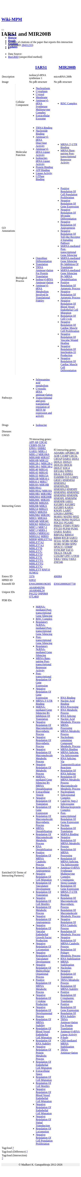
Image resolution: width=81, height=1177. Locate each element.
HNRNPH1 (60, 492)
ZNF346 (58, 562)
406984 (58, 576)
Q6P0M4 (43, 593)
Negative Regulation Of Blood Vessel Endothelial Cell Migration (69, 306)
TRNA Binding (44, 127)
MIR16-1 (44, 478)
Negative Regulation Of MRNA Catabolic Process (69, 942)
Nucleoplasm (43, 88)
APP (31, 442)
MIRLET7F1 (36, 560)
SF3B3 (57, 543)
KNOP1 (58, 510)
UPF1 (67, 556)
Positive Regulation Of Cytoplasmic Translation (68, 997)
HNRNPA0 (69, 480)
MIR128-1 (34, 463)
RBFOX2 (59, 534)
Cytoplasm (41, 91)
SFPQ (73, 543)
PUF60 (66, 528)
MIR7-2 (42, 527)
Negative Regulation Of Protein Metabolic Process (43, 1052)
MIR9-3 (33, 533)
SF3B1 (65, 540)
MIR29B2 (34, 515)
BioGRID (13, 56)
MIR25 (33, 512)
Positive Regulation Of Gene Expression (69, 1007)
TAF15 (69, 549)
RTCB (65, 537)
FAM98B (59, 477)
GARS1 (33, 451)
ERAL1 (58, 474)
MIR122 (43, 460)
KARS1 (69, 507)
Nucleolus (65, 967)
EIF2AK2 (59, 471)
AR (36, 442)
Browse (12, 37)
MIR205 (45, 499)
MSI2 (76, 516)
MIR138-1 (34, 466)
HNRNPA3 (60, 489)
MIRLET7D (35, 554)
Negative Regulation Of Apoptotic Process (70, 294)
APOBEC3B (72, 452)
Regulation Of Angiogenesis (43, 869)
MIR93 (45, 536)
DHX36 (68, 465)
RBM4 (57, 537)
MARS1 (58, 516)
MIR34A (42, 518)
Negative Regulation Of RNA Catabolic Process (68, 924)
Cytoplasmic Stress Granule (68, 881)
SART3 (73, 537)
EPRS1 (33, 448)
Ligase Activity (44, 173)
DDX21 (58, 461)
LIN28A (58, 513)
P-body (64, 1037)
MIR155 (33, 475)
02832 (32, 580)
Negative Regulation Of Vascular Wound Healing (69, 339)
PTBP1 (67, 525)
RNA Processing (69, 706)
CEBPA (33, 445)
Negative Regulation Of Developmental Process (44, 1012)
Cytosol (40, 94)
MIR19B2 (46, 493)
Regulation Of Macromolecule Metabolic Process (44, 839)
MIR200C (34, 499)
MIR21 (43, 505)
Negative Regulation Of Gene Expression (69, 203)
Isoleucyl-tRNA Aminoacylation (44, 281)
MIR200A (34, 496)
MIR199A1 (35, 487)
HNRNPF (72, 489)
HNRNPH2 (73, 492)
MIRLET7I (35, 569)
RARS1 (67, 531)
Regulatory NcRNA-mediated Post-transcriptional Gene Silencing (44, 627)
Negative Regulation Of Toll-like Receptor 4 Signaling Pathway (70, 236)
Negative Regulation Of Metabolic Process (43, 769)
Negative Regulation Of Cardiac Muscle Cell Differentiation (68, 364)
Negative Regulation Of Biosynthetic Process (43, 742)
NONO (65, 519)
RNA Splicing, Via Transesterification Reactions (70, 763)
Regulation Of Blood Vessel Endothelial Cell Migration (44, 1033)
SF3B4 (65, 543)
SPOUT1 (59, 546)
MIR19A (47, 490)
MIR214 (33, 509)
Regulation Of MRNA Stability (43, 1022)
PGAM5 (68, 522)
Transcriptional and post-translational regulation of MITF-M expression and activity (44, 406)
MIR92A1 (43, 533)
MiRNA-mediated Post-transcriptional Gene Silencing (70, 251)
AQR (56, 455)
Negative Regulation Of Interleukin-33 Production (68, 351)
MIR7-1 (33, 527)
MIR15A (43, 475)
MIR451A (44, 524)
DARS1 (67, 458)
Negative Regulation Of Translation (43, 800)
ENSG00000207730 (65, 583)
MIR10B (34, 460)
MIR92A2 (34, 536)
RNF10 (46, 569)
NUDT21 (75, 519)
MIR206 (33, 502)
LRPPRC (68, 513)
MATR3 (67, 516)
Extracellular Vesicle (43, 793)
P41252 (33, 593)
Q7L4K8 (34, 596)
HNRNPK (72, 495)
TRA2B (67, 553)
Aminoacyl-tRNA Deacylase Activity (42, 141)
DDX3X (58, 465)
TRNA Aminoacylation (69, 1051)
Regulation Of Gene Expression (69, 887)
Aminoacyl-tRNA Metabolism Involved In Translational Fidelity (43, 293)
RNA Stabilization (70, 958)
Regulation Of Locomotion (43, 1130)
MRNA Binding (69, 749)
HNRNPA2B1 (61, 486)
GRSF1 (58, 480)
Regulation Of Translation (43, 893)
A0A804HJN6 (37, 587)
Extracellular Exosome (43, 117)
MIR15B (34, 478)
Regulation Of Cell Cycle (68, 317)
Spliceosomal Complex (67, 796)
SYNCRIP (59, 549)
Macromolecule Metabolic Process (70, 787)
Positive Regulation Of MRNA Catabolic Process (43, 858)
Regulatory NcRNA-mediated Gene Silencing (44, 651)
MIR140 (33, 469)
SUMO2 (33, 572)
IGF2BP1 (59, 504)
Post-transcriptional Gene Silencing (44, 640)
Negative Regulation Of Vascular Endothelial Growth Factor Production (44, 933)
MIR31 (33, 518)
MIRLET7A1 (44, 539)
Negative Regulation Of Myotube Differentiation (68, 214)
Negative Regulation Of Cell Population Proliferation (44, 1139)
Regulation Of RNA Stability (43, 1042)
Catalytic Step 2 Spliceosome (69, 802)
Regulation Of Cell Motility (43, 1084)
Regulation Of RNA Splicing (68, 772)
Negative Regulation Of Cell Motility (43, 901)
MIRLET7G (35, 566)
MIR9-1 (42, 530)
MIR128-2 (46, 463)
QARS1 (58, 531)
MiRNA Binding (69, 834)
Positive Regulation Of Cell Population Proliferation (68, 193)
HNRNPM (70, 498)
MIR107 (45, 457)
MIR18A (34, 484)
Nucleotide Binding (42, 132)
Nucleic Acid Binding (67, 702)
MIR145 (43, 472)
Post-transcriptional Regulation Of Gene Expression (43, 679)
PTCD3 (58, 528)
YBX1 (57, 559)
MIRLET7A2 (36, 542)
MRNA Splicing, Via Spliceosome (69, 754)
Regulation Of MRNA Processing (68, 852)
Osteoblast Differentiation (44, 260)
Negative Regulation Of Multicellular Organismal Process (43, 970)
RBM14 (69, 534)
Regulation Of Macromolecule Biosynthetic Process (44, 821)
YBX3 (72, 559)
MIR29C (45, 515)
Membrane (41, 97)
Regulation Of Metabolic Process (43, 910)
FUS (67, 477)
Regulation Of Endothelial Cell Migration (44, 1064)
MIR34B (34, 521)
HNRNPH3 (60, 495)
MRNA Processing (66, 726)
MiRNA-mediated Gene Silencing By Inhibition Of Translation (70, 263)
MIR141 (43, 469)
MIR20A (43, 502)
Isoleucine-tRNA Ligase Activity (43, 161)
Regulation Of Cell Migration (44, 1078)
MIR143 (33, 472)
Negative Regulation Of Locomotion (43, 946)
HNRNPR (59, 501)
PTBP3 (75, 525)
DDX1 (75, 458)
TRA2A (58, 553)
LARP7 (67, 510)
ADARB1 (59, 452)
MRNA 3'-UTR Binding (68, 146)
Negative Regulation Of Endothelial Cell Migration (44, 1109)
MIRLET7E (35, 557)
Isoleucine (41, 425)
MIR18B (44, 484)
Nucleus (64, 825)
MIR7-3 (33, 530)
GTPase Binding (40, 178)
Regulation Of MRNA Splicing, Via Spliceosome (69, 861)
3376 (31, 576)
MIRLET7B (35, 548)
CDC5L (73, 455)
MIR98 (33, 539)
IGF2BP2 (70, 504)
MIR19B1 (34, 493)
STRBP (68, 546)
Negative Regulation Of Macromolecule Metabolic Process (44, 755)
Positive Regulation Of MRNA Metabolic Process (43, 985)
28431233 (27, 45)
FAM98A (68, 474)
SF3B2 (74, 540)
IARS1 (41, 67)
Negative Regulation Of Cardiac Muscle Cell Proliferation (69, 326)
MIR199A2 (35, 490)
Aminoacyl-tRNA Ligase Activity (43, 151)
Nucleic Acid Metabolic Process (70, 720)
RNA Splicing (68, 715)
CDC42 (43, 442)
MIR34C (44, 521)
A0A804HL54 (37, 590)
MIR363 (33, 524)
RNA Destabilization (44, 848)
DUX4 (41, 445)
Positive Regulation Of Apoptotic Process (70, 285)
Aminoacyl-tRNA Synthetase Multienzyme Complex (43, 106)
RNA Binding (67, 697)
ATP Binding (43, 170)
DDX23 (67, 461)
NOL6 (57, 519)
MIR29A (42, 512)
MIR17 (43, 481)
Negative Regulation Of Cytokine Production (43, 1000)
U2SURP (59, 556)
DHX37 (58, 468)
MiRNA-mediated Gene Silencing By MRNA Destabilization (70, 275)
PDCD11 (59, 522)
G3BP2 (74, 477)
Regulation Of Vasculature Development (43, 885)
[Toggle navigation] (2, 29)
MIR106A (43, 454)
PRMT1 (58, 525)
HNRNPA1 (60, 483)
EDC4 (66, 468)
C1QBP (64, 455)
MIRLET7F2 (36, 563)
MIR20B (34, 505)
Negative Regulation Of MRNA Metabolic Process (70, 842)
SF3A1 (57, 540)
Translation (42, 264)
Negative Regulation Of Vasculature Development (43, 957)
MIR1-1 (42, 451)
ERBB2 (41, 448)
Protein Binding (44, 167)
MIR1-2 (33, 454)
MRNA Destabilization (44, 830)
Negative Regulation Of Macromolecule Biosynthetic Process (44, 728)
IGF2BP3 (59, 507)
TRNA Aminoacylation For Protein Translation (44, 272)
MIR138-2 (46, 466)
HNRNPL (59, 498)
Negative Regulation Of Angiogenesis (68, 224)
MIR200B (67, 67)
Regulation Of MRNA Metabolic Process (70, 779)
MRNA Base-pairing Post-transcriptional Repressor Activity (68, 156)
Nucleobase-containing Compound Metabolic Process (70, 742)
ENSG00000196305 (40, 583)
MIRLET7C (35, 551)
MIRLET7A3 (36, 545)
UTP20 (75, 556)
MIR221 (43, 509)
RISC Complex (68, 103)
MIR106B (34, 457)
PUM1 (74, 528)
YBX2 (64, 559)
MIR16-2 (34, 481)
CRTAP (58, 458)
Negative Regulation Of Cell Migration (44, 876)
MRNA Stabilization (67, 963)
